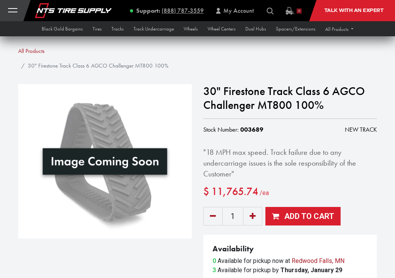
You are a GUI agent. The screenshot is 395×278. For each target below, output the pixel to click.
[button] (339, 29)
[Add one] (252, 216)
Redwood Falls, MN (318, 260)
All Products (31, 51)
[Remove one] (213, 216)
